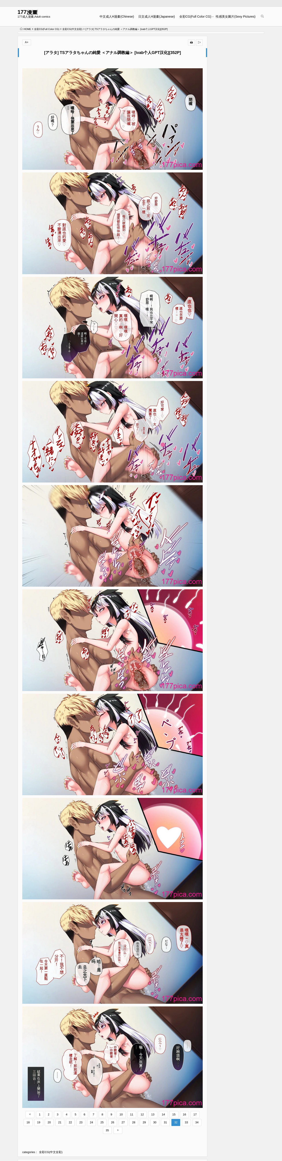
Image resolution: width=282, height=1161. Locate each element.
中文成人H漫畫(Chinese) (114, 16)
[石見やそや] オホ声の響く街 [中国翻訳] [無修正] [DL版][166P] (239, 88)
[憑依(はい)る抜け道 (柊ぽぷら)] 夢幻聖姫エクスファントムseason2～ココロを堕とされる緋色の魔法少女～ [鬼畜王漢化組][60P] (168, 1114)
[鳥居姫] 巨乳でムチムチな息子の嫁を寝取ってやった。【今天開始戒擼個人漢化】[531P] (125, 1110)
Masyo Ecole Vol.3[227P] (238, 623)
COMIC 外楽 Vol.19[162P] (238, 603)
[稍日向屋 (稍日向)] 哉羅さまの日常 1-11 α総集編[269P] (239, 569)
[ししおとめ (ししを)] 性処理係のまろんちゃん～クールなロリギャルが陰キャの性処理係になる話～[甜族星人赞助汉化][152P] (83, 1114)
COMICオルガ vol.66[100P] (239, 463)
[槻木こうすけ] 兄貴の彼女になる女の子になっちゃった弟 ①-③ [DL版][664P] (239, 408)
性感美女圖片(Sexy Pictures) (233, 16)
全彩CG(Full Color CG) (193, 16)
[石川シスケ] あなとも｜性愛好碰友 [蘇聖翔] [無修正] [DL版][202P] (239, 128)
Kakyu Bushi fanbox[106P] (239, 62)
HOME (25, 29)
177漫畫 (30, 13)
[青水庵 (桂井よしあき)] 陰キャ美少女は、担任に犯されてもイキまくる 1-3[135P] (41, 1110)
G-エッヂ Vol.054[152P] (237, 543)
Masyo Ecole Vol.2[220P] (238, 223)
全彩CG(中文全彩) (72, 29)
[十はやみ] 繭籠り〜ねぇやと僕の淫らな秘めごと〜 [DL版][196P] (239, 168)
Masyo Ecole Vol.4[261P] (238, 643)
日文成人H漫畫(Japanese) (154, 16)
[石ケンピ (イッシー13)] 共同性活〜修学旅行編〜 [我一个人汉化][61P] (240, 769)
